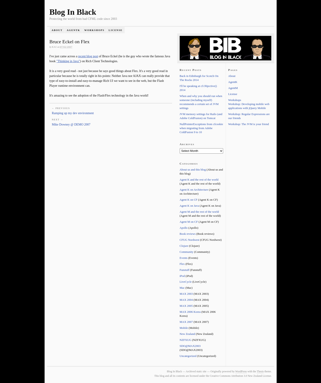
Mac (182, 287)
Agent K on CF (189, 199)
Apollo (184, 227)
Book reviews (188, 233)
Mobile (184, 327)
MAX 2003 (186, 293)
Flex (182, 264)
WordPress (241, 371)
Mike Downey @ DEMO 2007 (71, 124)
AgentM (233, 88)
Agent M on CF (189, 221)
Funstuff (184, 270)
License (115, 30)
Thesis (260, 371)
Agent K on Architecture (194, 189)
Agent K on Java (189, 205)
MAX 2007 (186, 321)
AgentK (73, 30)
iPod (182, 276)
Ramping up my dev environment (73, 113)
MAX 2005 (186, 305)
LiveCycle (186, 281)
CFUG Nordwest (189, 239)
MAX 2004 (186, 299)
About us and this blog (193, 169)
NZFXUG (185, 340)
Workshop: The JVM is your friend (248, 124)
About (56, 30)
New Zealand (187, 334)
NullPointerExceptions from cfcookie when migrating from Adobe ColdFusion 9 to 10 (201, 128)
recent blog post (88, 56)
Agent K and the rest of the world (199, 179)
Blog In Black (72, 12)
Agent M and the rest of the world (199, 211)
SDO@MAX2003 (190, 346)
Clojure (184, 245)
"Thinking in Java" (68, 61)
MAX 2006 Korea (190, 311)
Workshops (94, 30)
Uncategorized (188, 356)
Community (186, 251)
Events (183, 257)
